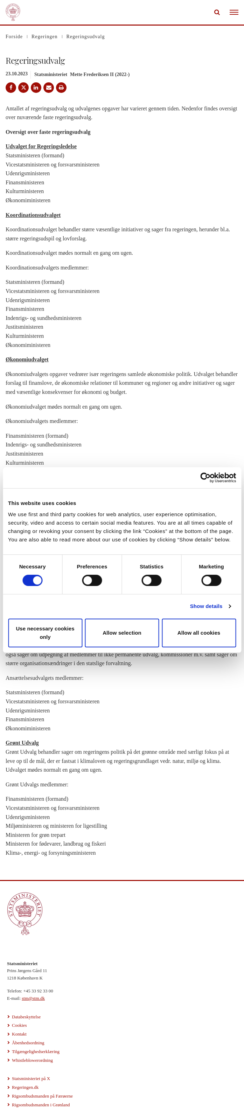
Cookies (19, 1025)
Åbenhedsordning (28, 1042)
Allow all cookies (199, 633)
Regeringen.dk (25, 1087)
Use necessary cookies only (45, 633)
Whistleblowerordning (32, 1060)
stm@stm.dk (33, 998)
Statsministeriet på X (31, 1078)
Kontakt (19, 1034)
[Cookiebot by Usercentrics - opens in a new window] (205, 477)
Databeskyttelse (26, 1016)
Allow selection (122, 633)
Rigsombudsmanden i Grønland (41, 1104)
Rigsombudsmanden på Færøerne (42, 1096)
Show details (206, 606)
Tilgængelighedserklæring (36, 1051)
